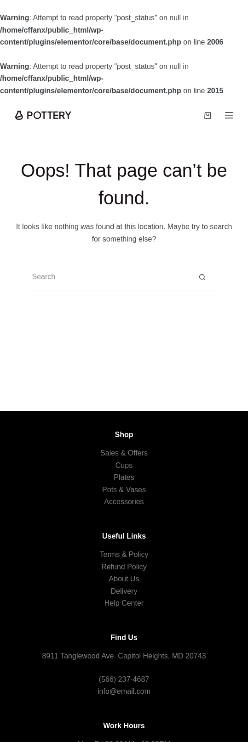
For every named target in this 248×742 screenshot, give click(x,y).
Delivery (124, 591)
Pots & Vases (124, 490)
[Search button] (202, 277)
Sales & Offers (124, 453)
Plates (124, 477)
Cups (124, 465)
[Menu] (229, 115)
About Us (124, 579)
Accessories (124, 502)
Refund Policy (124, 567)
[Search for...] (110, 277)
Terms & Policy (124, 554)
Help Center (124, 603)
